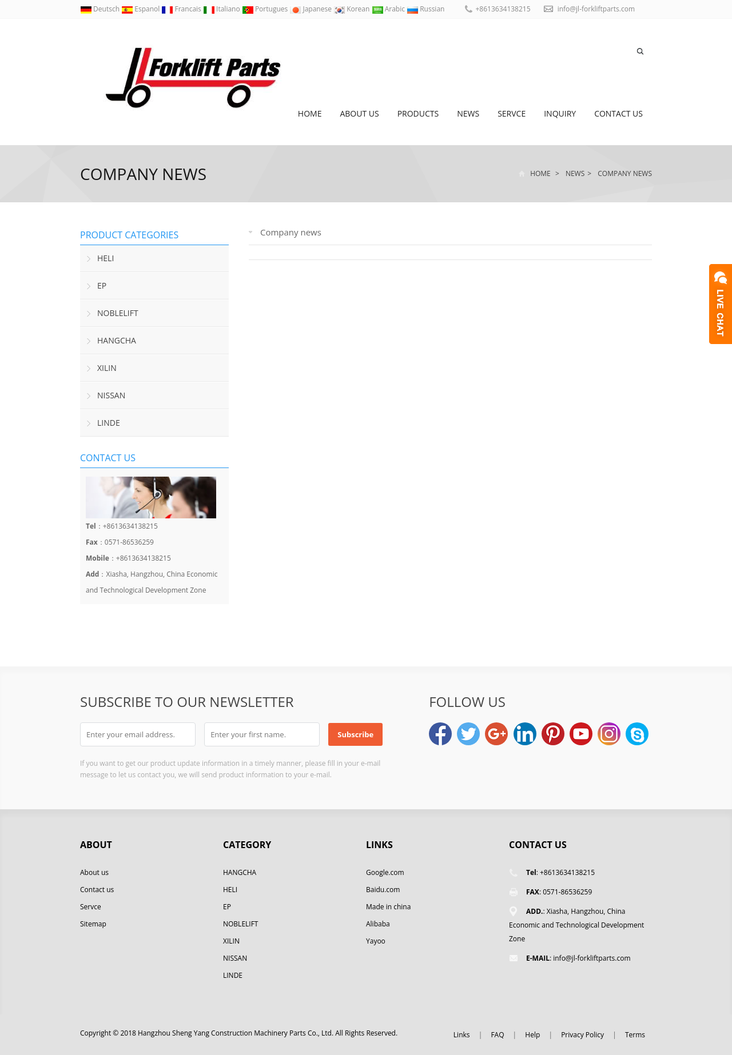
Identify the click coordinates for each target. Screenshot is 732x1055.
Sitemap (93, 924)
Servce (512, 113)
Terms (635, 1035)
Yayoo (375, 941)
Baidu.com (383, 889)
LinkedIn (525, 733)
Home (310, 113)
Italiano (222, 9)
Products (418, 113)
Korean (352, 9)
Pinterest (553, 733)
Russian (425, 9)
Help (532, 1035)
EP (101, 285)
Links (461, 1035)
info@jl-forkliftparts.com (596, 9)
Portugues (266, 9)
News (468, 113)
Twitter (468, 733)
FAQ (497, 1035)
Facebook (440, 733)
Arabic (389, 9)
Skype (637, 733)
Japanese (311, 9)
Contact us (618, 113)
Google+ (496, 733)
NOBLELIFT (117, 312)
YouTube (581, 733)
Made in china (388, 907)
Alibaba (378, 924)
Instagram (609, 733)
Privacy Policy (582, 1035)
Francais (182, 9)
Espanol (141, 9)
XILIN (107, 367)
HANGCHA (116, 340)
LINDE (108, 422)
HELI (105, 258)
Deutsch (100, 9)
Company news (143, 174)
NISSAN (111, 395)
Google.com (385, 872)
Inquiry (560, 113)
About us (359, 113)
